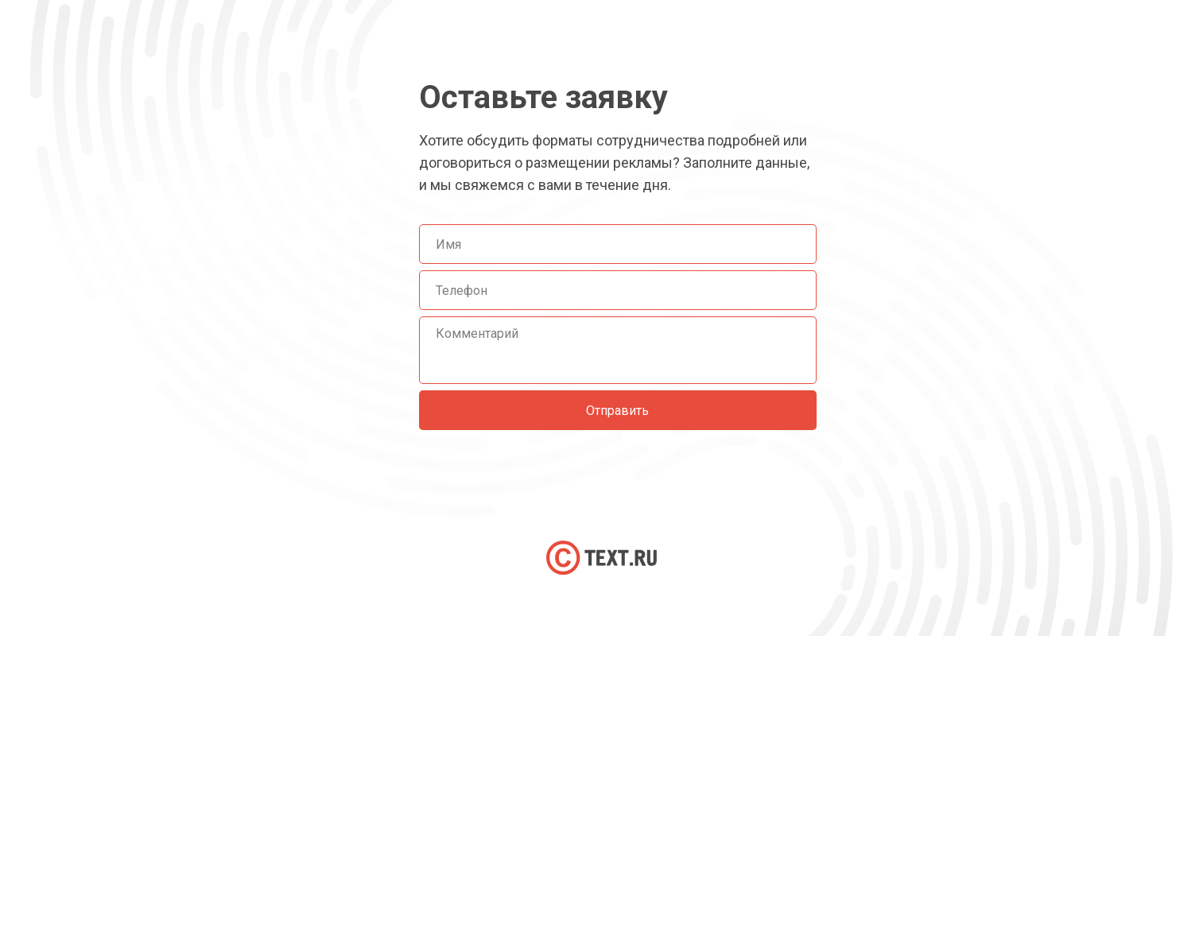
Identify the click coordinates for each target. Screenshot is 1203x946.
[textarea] (618, 350)
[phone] (618, 290)
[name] (618, 244)
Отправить (617, 410)
